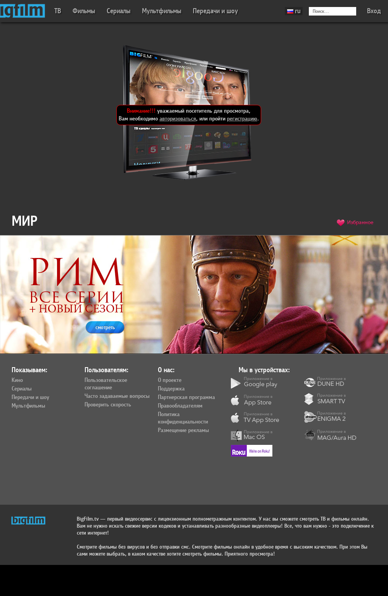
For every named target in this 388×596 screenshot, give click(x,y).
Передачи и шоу (215, 11)
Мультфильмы (161, 11)
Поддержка (171, 388)
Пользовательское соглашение (106, 384)
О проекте (170, 380)
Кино (17, 380)
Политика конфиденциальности (183, 418)
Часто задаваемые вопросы (117, 396)
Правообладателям (180, 406)
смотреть (105, 327)
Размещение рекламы (183, 430)
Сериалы (118, 11)
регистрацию (242, 118)
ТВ (57, 11)
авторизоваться (177, 118)
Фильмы (84, 11)
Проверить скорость (108, 404)
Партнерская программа (186, 397)
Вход (374, 11)
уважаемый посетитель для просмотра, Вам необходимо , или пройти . (189, 114)
